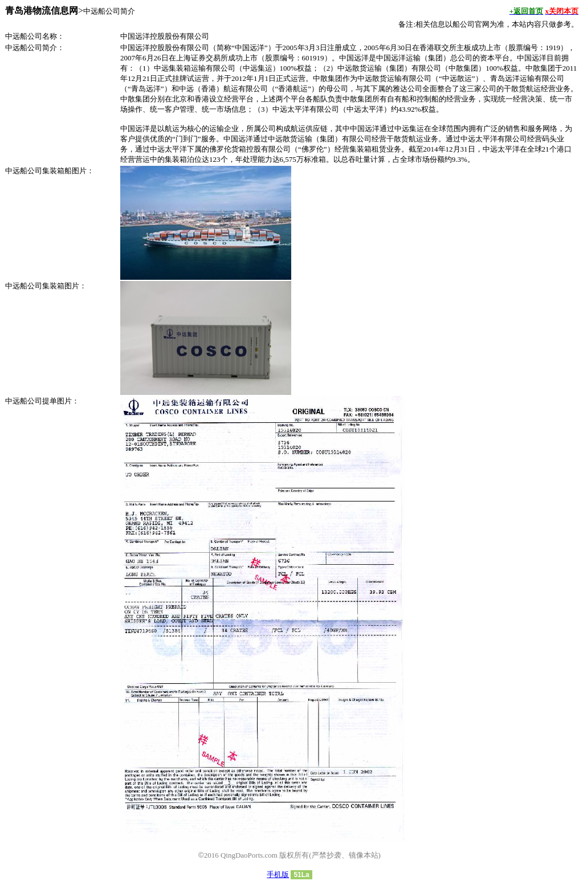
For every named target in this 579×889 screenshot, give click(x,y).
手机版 (278, 874)
